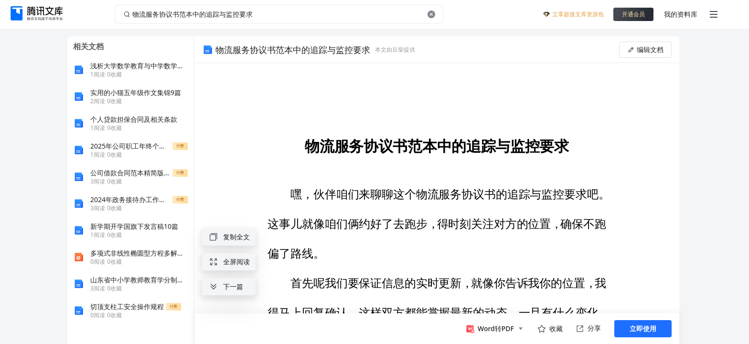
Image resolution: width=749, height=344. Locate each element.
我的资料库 (680, 14)
